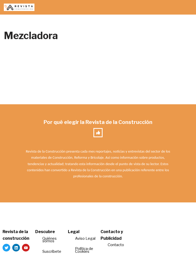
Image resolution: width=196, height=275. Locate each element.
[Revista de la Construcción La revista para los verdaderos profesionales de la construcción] (19, 7)
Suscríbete (52, 251)
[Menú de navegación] (186, 7)
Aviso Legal (85, 238)
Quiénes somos (49, 240)
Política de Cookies (84, 250)
